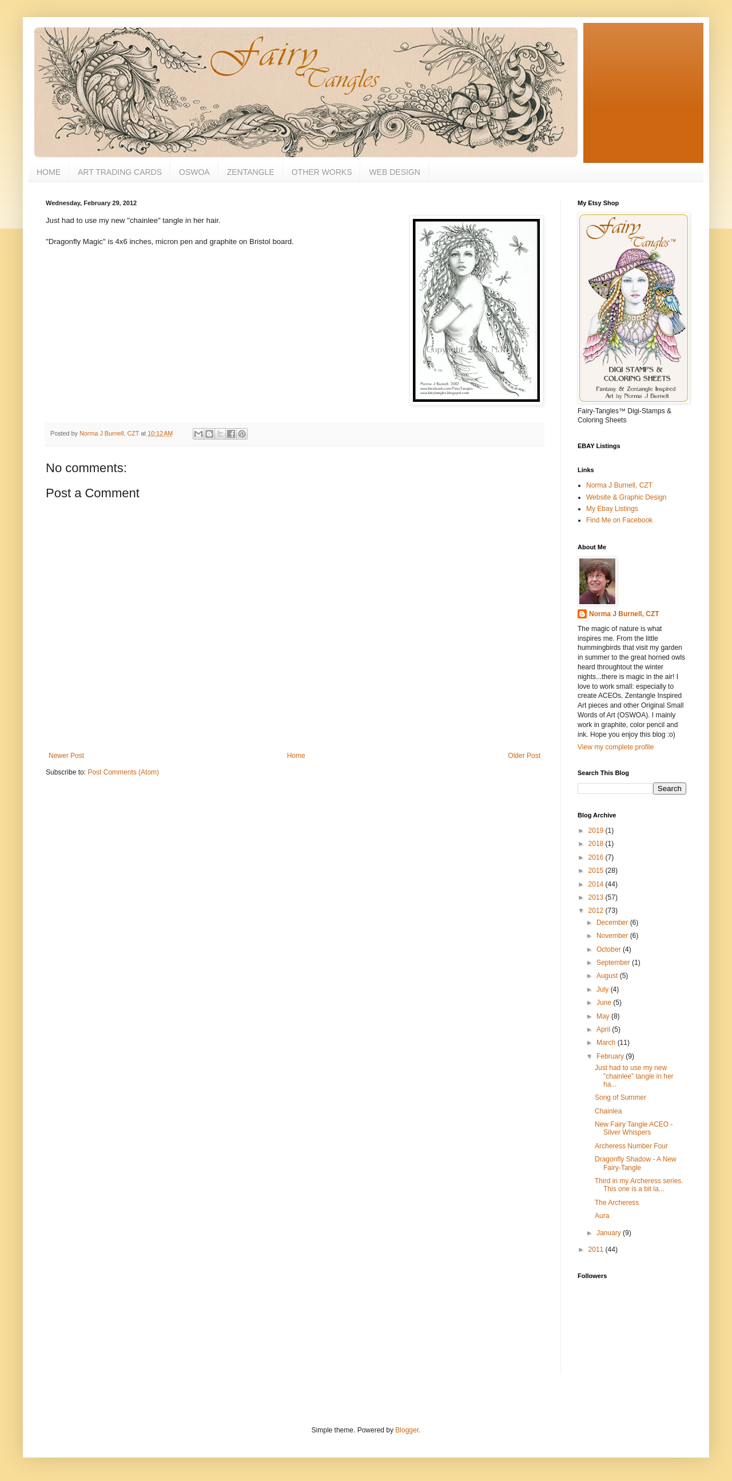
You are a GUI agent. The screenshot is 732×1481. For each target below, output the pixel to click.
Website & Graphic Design (626, 497)
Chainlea (608, 1111)
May (603, 1016)
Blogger (407, 1430)
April (604, 1029)
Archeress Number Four (631, 1146)
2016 (597, 857)
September (614, 963)
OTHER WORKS (322, 172)
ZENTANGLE (250, 172)
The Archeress (617, 1203)
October (609, 949)
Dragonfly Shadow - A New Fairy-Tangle (636, 1163)
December (613, 923)
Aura (602, 1216)
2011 (597, 1250)
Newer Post (66, 756)
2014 (597, 884)
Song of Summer (620, 1097)
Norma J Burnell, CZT (619, 485)
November (613, 936)
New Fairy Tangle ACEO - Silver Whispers (634, 1128)
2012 (597, 911)
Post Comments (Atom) (123, 772)
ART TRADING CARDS (120, 172)
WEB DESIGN (394, 172)
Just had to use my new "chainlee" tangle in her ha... (634, 1076)
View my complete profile (616, 747)
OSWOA (194, 172)
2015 (597, 871)
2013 (597, 897)
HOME (49, 172)
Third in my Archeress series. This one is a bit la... (639, 1185)
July (603, 989)
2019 (597, 831)
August (608, 976)
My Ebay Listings (612, 509)
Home (296, 756)
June (604, 1003)
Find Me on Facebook (619, 520)
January (609, 1233)
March (607, 1043)
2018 (597, 844)
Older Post (524, 756)
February (611, 1056)
